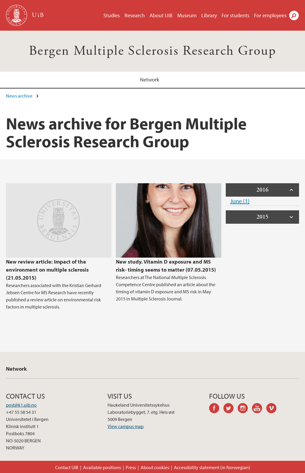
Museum (187, 15)
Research (135, 15)
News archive (19, 96)
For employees (270, 15)
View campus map (126, 426)
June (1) (240, 201)
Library (209, 15)
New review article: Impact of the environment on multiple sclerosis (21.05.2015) (47, 269)
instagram (245, 409)
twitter (230, 409)
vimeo (273, 409)
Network (149, 79)
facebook (216, 409)
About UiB (161, 15)
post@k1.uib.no (21, 405)
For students (235, 15)
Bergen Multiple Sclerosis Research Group (152, 51)
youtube (259, 409)
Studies (111, 15)
